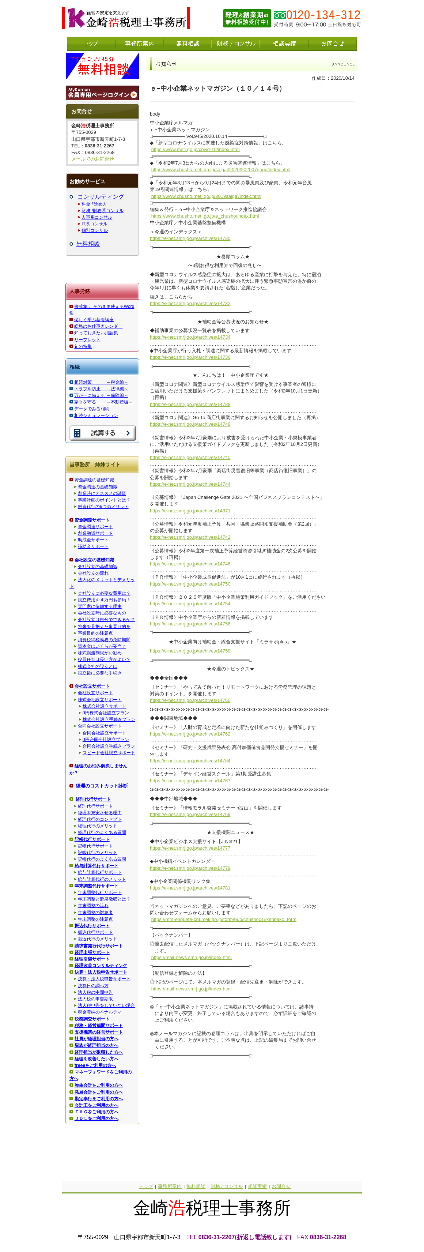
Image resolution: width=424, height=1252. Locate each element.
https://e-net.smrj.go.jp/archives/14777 (190, 848)
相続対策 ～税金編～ (101, 382)
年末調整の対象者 (95, 912)
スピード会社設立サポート (109, 752)
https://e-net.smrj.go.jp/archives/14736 (190, 357)
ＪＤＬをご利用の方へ (96, 1118)
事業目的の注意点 (95, 633)
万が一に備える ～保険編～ (101, 395)
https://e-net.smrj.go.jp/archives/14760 (190, 700)
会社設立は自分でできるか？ (106, 619)
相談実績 (257, 1186)
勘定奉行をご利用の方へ (99, 1098)
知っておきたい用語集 (96, 332)
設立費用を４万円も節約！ (104, 599)
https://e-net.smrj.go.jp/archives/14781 (190, 888)
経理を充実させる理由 (100, 812)
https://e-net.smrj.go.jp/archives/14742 (190, 537)
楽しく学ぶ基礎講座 (94, 319)
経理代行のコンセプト (100, 819)
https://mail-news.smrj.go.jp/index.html (191, 957)
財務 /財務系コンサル (103, 210)
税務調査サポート (92, 1019)
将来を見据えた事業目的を (104, 626)
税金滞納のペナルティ (100, 1012)
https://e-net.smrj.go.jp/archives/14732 (190, 303)
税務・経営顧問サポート (99, 1025)
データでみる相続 (91, 408)
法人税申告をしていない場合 (106, 1005)
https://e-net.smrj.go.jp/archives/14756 (190, 624)
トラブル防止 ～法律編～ (101, 388)
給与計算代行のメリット (102, 879)
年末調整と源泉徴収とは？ (104, 899)
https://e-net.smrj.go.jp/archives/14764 (190, 760)
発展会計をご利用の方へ (99, 1092)
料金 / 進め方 (94, 204)
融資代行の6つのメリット (103, 506)
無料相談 (88, 244)
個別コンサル (95, 230)
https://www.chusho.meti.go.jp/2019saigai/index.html (206, 196)
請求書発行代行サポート (99, 945)
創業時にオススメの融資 (102, 493)
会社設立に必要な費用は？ (104, 593)
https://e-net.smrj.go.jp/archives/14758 (190, 651)
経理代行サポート (95, 806)
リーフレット (87, 339)
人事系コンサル (97, 217)
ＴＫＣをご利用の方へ (96, 1111)
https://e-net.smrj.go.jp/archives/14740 (190, 457)
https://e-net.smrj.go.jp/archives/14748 (190, 424)
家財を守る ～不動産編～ (103, 402)
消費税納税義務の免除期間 (104, 639)
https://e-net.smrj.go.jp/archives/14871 (190, 511)
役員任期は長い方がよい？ (104, 659)
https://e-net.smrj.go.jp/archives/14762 (190, 734)
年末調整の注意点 (95, 919)
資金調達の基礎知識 (94, 479)
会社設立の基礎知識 (97, 566)
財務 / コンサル (227, 1186)
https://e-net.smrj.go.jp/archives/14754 (190, 603)
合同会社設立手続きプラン (109, 746)
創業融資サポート (95, 533)
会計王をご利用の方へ (96, 1105)
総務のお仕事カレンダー (98, 326)
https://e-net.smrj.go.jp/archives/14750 (190, 584)
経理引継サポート (92, 959)
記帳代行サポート (95, 846)
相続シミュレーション (96, 415)
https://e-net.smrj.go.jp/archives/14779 (190, 868)
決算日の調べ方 (93, 985)
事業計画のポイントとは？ (104, 500)
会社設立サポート (95, 692)
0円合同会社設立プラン (106, 739)
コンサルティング (100, 196)
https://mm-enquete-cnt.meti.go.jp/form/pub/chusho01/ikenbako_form (223, 919)
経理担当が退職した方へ (99, 1052)
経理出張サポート (92, 952)
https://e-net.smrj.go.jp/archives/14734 (190, 337)
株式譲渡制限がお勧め (100, 652)
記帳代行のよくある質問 (102, 859)
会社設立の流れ (93, 573)
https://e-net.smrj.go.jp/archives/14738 (190, 404)
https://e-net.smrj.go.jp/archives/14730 (190, 238)
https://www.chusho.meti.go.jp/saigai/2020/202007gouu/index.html (221, 169)
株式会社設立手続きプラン (109, 719)
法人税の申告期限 (95, 998)
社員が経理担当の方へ (96, 1038)
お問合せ (281, 1186)
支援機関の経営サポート (99, 1032)
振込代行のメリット (97, 938)
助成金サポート (93, 539)
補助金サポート (93, 546)
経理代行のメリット (97, 825)
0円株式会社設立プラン (106, 712)
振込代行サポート (95, 932)
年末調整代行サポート (100, 892)
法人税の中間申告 (95, 992)
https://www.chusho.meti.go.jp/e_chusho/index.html (205, 216)
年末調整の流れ (93, 905)
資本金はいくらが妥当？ (102, 646)
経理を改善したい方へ (96, 1058)
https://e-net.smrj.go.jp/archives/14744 (190, 484)
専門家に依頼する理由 (100, 606)
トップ (146, 1186)
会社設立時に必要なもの (102, 613)
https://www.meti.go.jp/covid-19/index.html (195, 149)
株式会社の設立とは (97, 666)
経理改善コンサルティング (101, 965)
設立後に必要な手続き (100, 673)
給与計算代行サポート (100, 872)
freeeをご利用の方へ (95, 1065)
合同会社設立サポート (100, 726)
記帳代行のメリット (97, 852)
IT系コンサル (94, 223)
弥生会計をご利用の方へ (99, 1085)
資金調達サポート (95, 526)
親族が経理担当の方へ (96, 1045)
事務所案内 (170, 1186)
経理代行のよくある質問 (102, 832)
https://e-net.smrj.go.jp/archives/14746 (190, 564)
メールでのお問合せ (92, 159)
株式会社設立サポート (100, 699)
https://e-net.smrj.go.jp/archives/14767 (190, 780)
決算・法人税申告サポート (104, 978)
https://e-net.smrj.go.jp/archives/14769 (190, 814)
